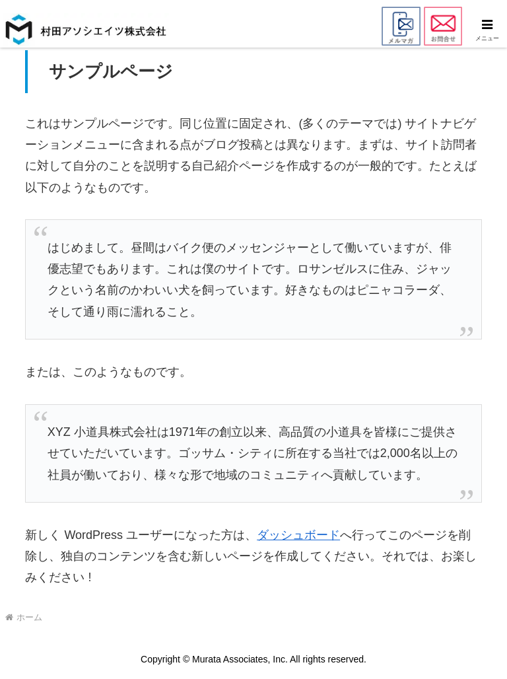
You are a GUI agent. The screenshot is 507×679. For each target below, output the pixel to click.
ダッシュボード (298, 535)
